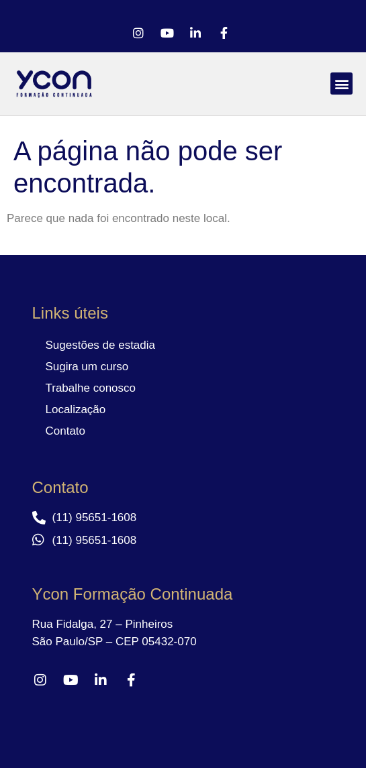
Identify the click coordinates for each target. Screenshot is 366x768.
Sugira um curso (87, 366)
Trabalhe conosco (91, 388)
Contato (66, 431)
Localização (76, 409)
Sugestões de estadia (101, 345)
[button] (341, 83)
